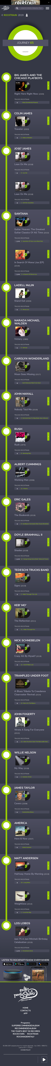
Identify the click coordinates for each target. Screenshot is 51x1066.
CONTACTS (25, 1010)
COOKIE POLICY (25, 1050)
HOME (25, 1008)
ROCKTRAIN (32, 1034)
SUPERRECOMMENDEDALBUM (25, 1025)
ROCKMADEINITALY (25, 1036)
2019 (15, 15)
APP (26, 1013)
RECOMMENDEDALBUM (25, 1028)
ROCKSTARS (19, 1034)
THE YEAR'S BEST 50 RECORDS (25, 1031)
